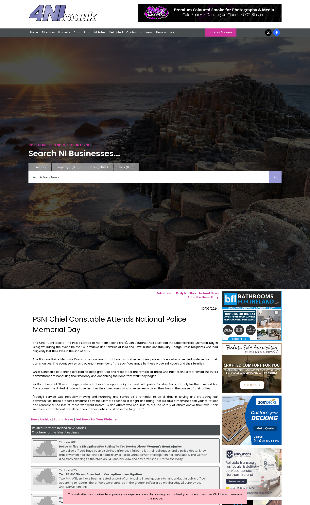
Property (64, 32)
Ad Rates (99, 32)
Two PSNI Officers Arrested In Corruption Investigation (100, 474)
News (149, 32)
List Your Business (220, 32)
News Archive (165, 32)
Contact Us (134, 32)
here (42, 432)
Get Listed (116, 32)
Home (34, 32)
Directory (48, 32)
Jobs (86, 32)
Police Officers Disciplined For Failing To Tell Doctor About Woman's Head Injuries (120, 446)
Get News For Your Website (96, 419)
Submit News (63, 419)
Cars (77, 32)
